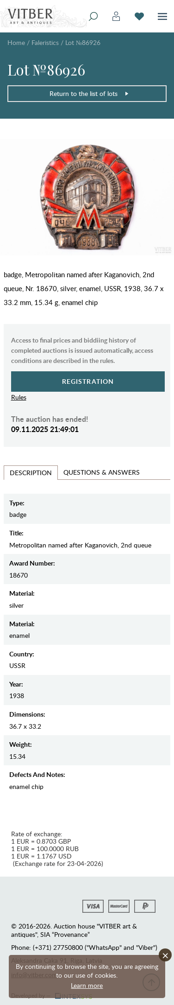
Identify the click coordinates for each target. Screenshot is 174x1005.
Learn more (87, 985)
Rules (18, 397)
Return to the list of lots (89, 93)
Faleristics (45, 42)
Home (16, 42)
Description (31, 472)
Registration (88, 381)
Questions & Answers (101, 472)
